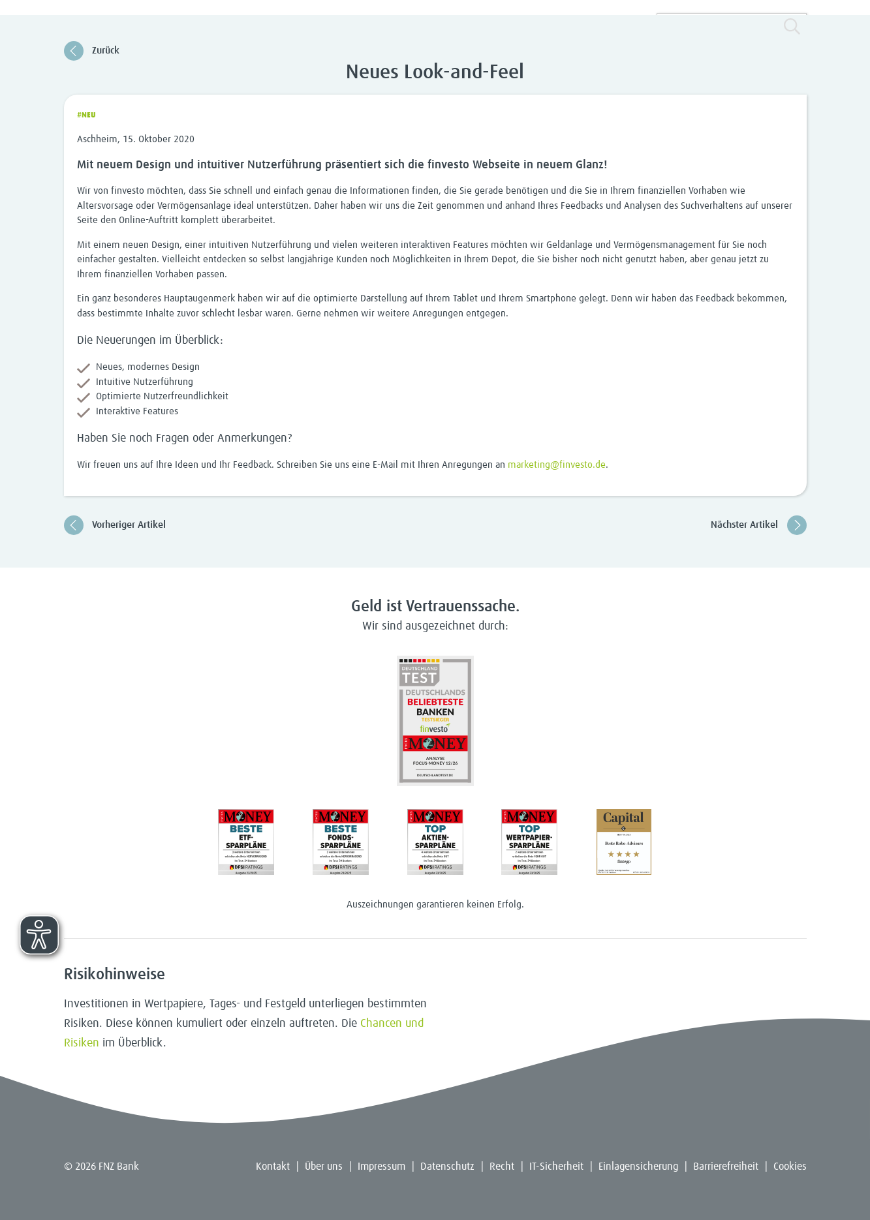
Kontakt (273, 1166)
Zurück (92, 50)
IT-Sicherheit (556, 1166)
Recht (501, 1166)
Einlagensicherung (638, 1166)
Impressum (381, 1166)
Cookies (790, 1166)
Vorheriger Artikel (115, 525)
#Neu (86, 115)
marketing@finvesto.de (557, 465)
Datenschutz (447, 1166)
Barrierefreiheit (725, 1166)
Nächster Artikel (759, 525)
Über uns (324, 1166)
